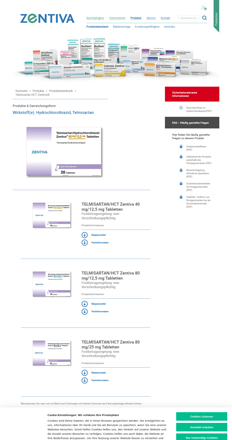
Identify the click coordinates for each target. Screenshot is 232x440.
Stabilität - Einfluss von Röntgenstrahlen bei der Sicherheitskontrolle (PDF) (198, 201)
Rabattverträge (121, 26)
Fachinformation (95, 242)
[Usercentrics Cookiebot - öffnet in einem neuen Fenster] (23, 433)
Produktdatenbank (97, 26)
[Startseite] (21, 91)
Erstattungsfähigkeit (147, 26)
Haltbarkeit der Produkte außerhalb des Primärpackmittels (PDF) (199, 160)
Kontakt (165, 18)
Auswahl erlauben (201, 394)
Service (151, 18)
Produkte (135, 18)
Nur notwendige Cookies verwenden (202, 407)
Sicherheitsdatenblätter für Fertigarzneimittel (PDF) (198, 187)
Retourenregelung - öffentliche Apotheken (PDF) (197, 173)
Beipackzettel (94, 235)
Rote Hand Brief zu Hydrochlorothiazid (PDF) (199, 109)
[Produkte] (37, 91)
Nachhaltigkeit (95, 18)
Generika (169, 26)
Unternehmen (117, 18)
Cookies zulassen (201, 383)
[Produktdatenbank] (60, 91)
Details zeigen (193, 432)
